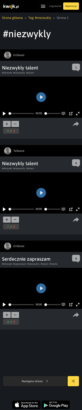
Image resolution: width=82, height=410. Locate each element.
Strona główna (12, 18)
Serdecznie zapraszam (26, 259)
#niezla (54, 263)
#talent (30, 72)
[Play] (4, 113)
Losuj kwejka (75, 383)
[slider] (21, 113)
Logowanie (55, 6)
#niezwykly (19, 72)
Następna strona (35, 381)
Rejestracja (71, 6)
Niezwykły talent (20, 68)
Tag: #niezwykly (39, 18)
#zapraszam (19, 263)
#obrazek (7, 72)
